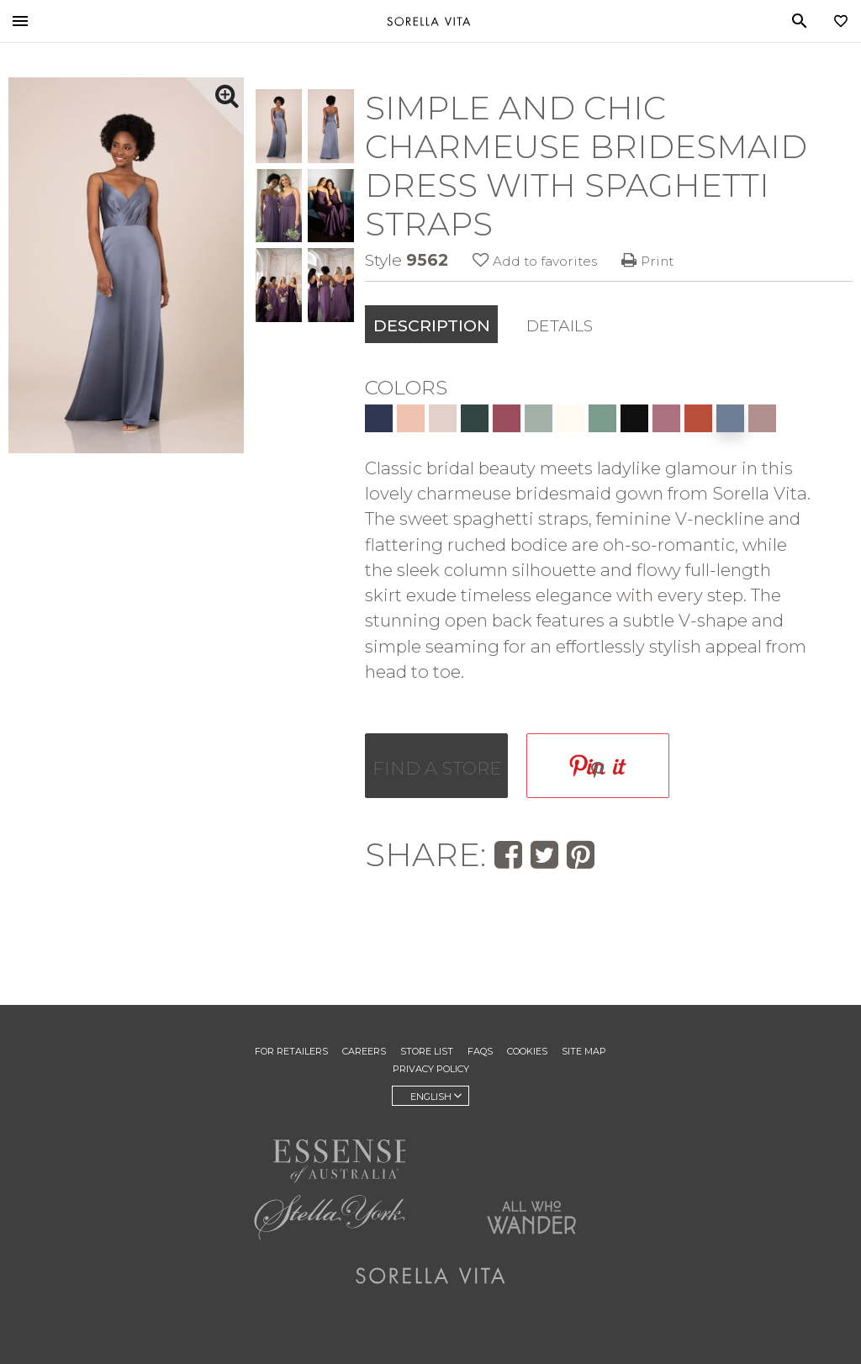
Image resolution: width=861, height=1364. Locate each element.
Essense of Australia (329, 1158)
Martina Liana (531, 1154)
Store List (426, 1051)
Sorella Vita (429, 21)
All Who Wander (531, 1217)
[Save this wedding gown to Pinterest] (597, 765)
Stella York (329, 1217)
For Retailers (291, 1051)
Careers (364, 1051)
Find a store (436, 768)
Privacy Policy (431, 1069)
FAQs (480, 1051)
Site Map (584, 1051)
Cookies (527, 1051)
